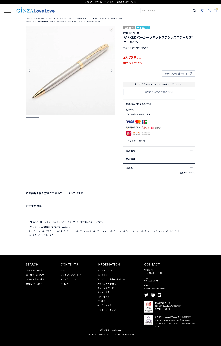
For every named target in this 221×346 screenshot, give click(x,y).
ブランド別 (37, 21)
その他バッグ (47, 235)
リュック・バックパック (110, 231)
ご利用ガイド (103, 275)
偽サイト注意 (103, 292)
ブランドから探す (34, 270)
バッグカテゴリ (48, 231)
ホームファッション (49, 18)
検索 (194, 10)
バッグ (154, 231)
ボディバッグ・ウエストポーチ (136, 231)
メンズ (161, 231)
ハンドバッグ (62, 231)
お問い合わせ (103, 296)
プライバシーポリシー (107, 310)
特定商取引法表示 (105, 305)
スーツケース (34, 235)
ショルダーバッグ (91, 231)
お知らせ (65, 283)
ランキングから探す (35, 279)
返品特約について (187, 173)
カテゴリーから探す (35, 275)
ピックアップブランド (71, 275)
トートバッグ (76, 231)
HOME (28, 18)
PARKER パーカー (48, 21)
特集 (63, 270)
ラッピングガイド (105, 288)
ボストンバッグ (173, 231)
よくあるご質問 (104, 270)
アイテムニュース (69, 279)
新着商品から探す (34, 283)
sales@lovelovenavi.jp (154, 288)
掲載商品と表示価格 (106, 283)
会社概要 (101, 301)
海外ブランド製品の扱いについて (112, 279)
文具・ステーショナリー (67, 18)
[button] (32, 123)
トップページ (34, 231)
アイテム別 (37, 18)
